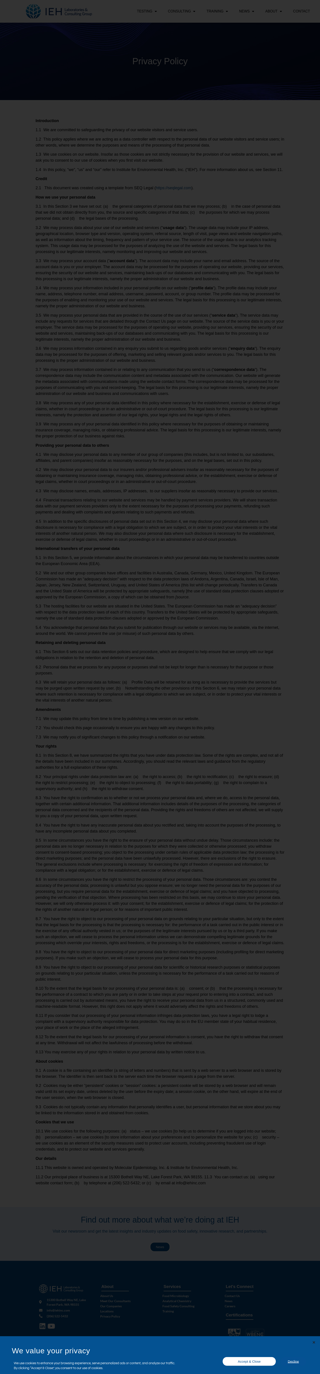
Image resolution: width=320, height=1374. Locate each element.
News (246, 11)
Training (217, 11)
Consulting (182, 11)
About (273, 11)
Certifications (239, 1315)
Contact (301, 11)
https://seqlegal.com (173, 188)
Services (172, 1287)
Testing (147, 11)
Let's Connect (240, 1287)
